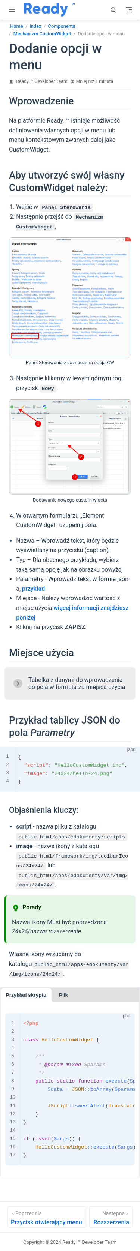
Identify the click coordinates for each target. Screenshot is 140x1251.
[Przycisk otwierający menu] (46, 1216)
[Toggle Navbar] (129, 10)
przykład (33, 588)
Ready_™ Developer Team (41, 81)
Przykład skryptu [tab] (26, 994)
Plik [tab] (63, 994)
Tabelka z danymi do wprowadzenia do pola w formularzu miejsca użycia (76, 683)
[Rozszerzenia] (111, 1216)
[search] (113, 10)
